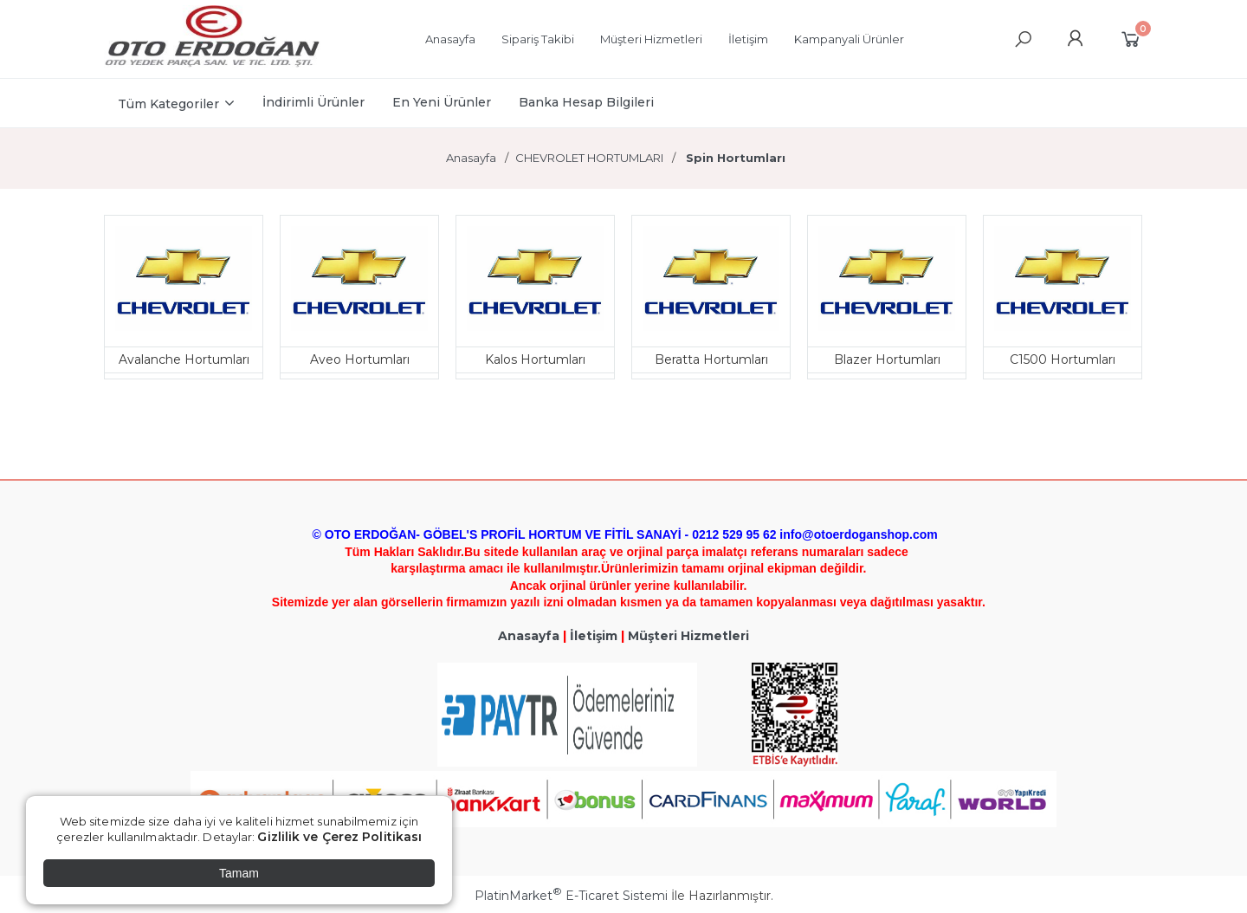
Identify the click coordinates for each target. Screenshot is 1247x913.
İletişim (593, 636)
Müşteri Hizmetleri (688, 636)
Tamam (239, 873)
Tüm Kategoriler (168, 104)
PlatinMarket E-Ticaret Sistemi (571, 895)
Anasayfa (528, 636)
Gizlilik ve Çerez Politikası (339, 837)
